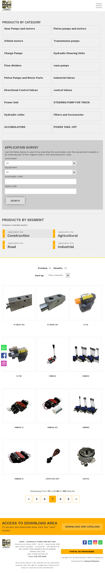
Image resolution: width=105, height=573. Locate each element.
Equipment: (11, 167)
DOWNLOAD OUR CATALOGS (82, 526)
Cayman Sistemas (91, 561)
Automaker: (11, 158)
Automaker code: (14, 176)
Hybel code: (11, 186)
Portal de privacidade (82, 551)
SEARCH (15, 200)
